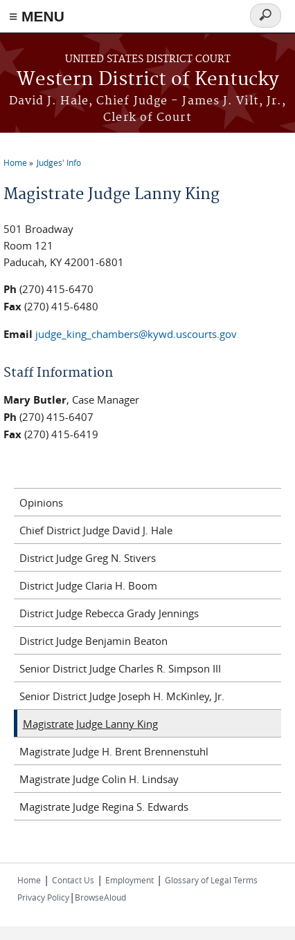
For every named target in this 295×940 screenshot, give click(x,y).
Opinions (41, 502)
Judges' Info (59, 162)
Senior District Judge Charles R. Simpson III (120, 668)
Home (15, 162)
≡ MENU (36, 16)
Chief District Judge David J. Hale (95, 530)
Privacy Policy (43, 897)
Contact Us (73, 879)
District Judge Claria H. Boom (88, 585)
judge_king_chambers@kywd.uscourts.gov (136, 334)
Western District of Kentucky (148, 79)
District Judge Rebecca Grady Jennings (109, 613)
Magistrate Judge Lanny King (90, 724)
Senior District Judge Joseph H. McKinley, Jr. (121, 696)
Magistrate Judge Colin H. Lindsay (99, 779)
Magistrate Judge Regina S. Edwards (103, 807)
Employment (129, 879)
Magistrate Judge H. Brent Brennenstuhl (113, 751)
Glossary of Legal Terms (211, 879)
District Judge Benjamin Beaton (93, 641)
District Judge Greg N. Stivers (87, 558)
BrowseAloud (100, 897)
